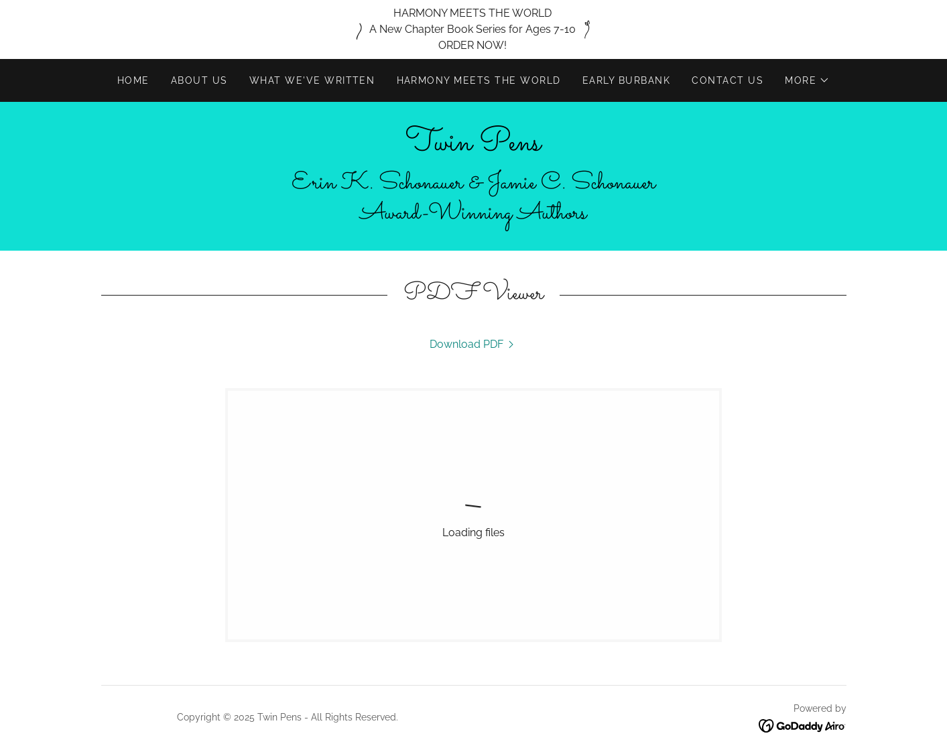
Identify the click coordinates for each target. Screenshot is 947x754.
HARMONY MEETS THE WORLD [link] (479, 80)
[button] (807, 80)
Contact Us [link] (727, 80)
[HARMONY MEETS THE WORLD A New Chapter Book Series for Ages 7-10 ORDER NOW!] (473, 29)
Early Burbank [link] (626, 80)
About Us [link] (199, 80)
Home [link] (133, 80)
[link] (473, 146)
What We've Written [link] (312, 80)
